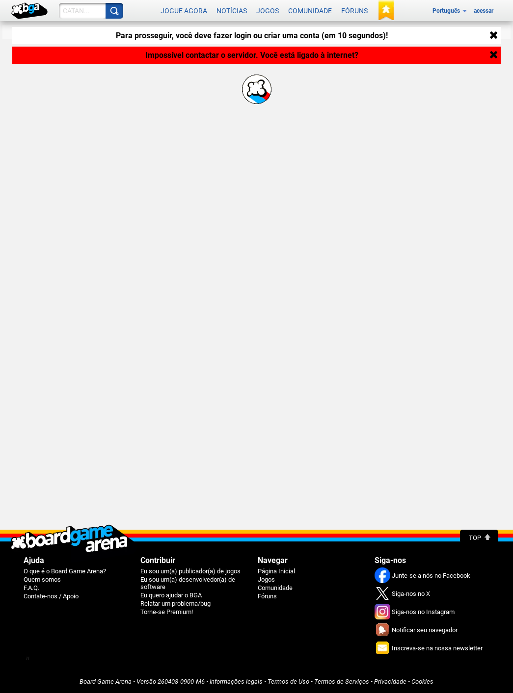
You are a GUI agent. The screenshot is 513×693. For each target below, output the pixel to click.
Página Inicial (276, 571)
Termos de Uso (288, 681)
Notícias (231, 11)
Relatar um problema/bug (175, 603)
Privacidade (390, 681)
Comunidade (310, 11)
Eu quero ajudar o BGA (171, 595)
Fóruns (354, 11)
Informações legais (236, 681)
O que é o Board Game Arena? (65, 571)
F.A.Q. (31, 587)
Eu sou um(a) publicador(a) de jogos (190, 571)
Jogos (267, 11)
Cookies (422, 681)
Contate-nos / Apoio (51, 596)
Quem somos (42, 579)
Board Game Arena (106, 681)
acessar (483, 10)
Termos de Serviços (341, 681)
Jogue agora (184, 11)
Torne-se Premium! (166, 612)
